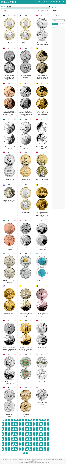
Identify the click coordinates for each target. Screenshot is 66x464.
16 (48, 420)
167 (42, 443)
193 (20, 448)
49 (45, 425)
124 (17, 437)
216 (37, 450)
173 (12, 445)
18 (6, 422)
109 (23, 435)
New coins (38, 2)
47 (39, 425)
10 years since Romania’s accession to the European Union (25, 315)
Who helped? (35, 461)
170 (3, 445)
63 (36, 427)
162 (28, 443)
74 (20, 430)
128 (28, 437)
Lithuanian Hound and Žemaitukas (9, 147)
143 (23, 440)
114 (37, 435)
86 (6, 432)
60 (28, 427)
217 (39, 450)
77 (28, 430)
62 (34, 427)
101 (48, 432)
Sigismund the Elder (9, 179)
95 (31, 432)
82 (42, 430)
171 (6, 445)
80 (36, 430)
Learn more (47, 462)
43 (28, 425)
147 (34, 440)
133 (42, 437)
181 (34, 445)
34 (3, 425)
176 (20, 445)
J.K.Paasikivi (9, 43)
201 (42, 448)
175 (17, 445)
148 (37, 440)
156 (12, 443)
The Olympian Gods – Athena (9, 314)
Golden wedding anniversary (9, 415)
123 (14, 437)
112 (31, 435)
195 (26, 448)
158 (17, 443)
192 (17, 448)
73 (17, 430)
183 (39, 445)
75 (22, 430)
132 (39, 437)
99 (42, 432)
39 (17, 425)
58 (22, 427)
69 (6, 430)
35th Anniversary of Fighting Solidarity (9, 382)
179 (28, 445)
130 (34, 437)
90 (17, 432)
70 (9, 430)
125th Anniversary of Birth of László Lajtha (42, 248)
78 (31, 430)
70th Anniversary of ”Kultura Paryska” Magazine (42, 43)
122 (12, 437)
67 (48, 427)
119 (3, 437)
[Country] (58, 10)
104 (9, 435)
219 (45, 450)
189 (9, 448)
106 (14, 435)
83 (45, 430)
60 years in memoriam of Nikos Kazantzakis (9, 201)
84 (48, 430)
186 (48, 445)
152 (48, 440)
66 (45, 427)
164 (34, 443)
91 (20, 432)
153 (3, 443)
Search (55, 23)
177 (23, 445)
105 (12, 435)
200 (39, 448)
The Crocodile (42, 382)
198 (34, 448)
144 (26, 440)
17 (3, 422)
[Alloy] (58, 18)
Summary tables (56, 2)
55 (14, 427)
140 (14, 440)
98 (39, 432)
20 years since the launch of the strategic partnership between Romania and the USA (41, 214)
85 (3, 432)
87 (9, 432)
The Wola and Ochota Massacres (26, 76)
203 (48, 448)
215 (34, 450)
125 (20, 437)
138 (9, 440)
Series (3, 6)
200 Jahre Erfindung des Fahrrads (42, 147)
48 (42, 425)
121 (9, 437)
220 (48, 450)
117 (45, 435)
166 (39, 443)
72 (14, 430)
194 (23, 448)
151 (45, 440)
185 (45, 445)
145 (28, 440)
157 (14, 443)
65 (42, 427)
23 (20, 422)
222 (27, 453)
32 (45, 422)
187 (3, 448)
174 (14, 445)
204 (3, 450)
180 (31, 445)
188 (6, 448)
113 (34, 435)
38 (14, 425)
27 (31, 422)
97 (36, 432)
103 (6, 435)
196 (28, 448)
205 (6, 450)
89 (14, 432)
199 (37, 448)
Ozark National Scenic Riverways (42, 403)
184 (42, 445)
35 (6, 425)
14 (42, 420)
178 (26, 445)
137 (6, 440)
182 (37, 445)
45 (34, 425)
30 (39, 422)
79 (34, 430)
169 (48, 443)
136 (3, 440)
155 (9, 443)
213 (28, 450)
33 (48, 422)
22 (17, 422)
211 (23, 450)
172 (9, 445)
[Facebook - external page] (64, 2)
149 (39, 440)
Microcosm (25, 382)
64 (39, 427)
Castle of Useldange (42, 281)
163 (31, 443)
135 (48, 437)
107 (17, 435)
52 (6, 427)
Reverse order (45, 10)
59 (25, 427)
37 (11, 425)
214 (31, 450)
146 (31, 440)
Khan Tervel (25, 281)
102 (3, 435)
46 (36, 425)
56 (17, 427)
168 (45, 443)
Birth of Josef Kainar (42, 347)
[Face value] (58, 15)
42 (25, 425)
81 (39, 430)
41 (22, 425)
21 (14, 422)
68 (3, 430)
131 (37, 437)
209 (17, 450)
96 (34, 432)
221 (24, 453)
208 (14, 450)
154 (6, 443)
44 (31, 425)
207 (12, 450)
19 (9, 422)
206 (9, 450)
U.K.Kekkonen (25, 43)
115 (39, 435)
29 (36, 422)
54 (11, 427)
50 (48, 425)
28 (34, 422)
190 (12, 448)
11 (34, 420)
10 (31, 420)
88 (11, 432)
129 (31, 437)
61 (31, 427)
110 (26, 435)
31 (42, 422)
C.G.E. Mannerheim (25, 212)
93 (25, 432)
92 (22, 432)
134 (45, 437)
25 (25, 422)
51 (3, 427)
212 (26, 450)
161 (26, 443)
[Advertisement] (58, 51)
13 (39, 420)
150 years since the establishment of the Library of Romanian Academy (9, 78)
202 (45, 448)
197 (31, 448)
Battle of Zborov (25, 248)
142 (20, 440)
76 (25, 430)
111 (28, 435)
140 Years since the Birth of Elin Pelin (9, 248)
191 (14, 448)
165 (37, 443)
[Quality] (58, 20)
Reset (62, 23)
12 (37, 420)
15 (45, 420)
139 (12, 440)
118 (48, 435)
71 (11, 430)
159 (20, 443)
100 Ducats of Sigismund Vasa (42, 180)
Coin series (46, 2)
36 (9, 425)
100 (45, 432)
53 (9, 427)
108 (20, 435)
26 (28, 422)
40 (20, 425)
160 (23, 443)
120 (6, 437)
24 (22, 422)
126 (23, 437)
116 (42, 435)
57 (20, 427)
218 (42, 450)
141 (17, 440)
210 (20, 450)
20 (11, 422)
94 (28, 432)
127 (26, 437)
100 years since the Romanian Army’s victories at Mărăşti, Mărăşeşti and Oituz (42, 78)
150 (42, 440)
